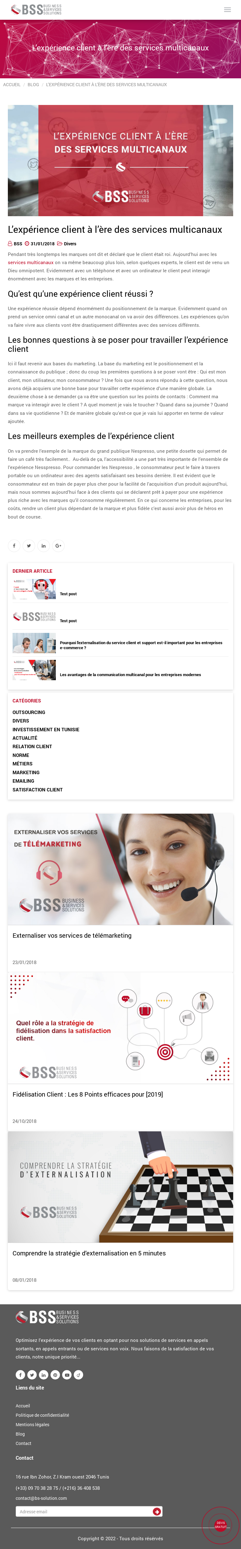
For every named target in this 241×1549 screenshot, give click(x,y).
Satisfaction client (38, 789)
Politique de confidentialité (42, 1415)
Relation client (32, 746)
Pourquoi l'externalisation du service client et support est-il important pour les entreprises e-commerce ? (141, 645)
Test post (68, 594)
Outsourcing (29, 712)
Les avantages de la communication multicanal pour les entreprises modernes (130, 674)
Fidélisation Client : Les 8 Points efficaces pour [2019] (88, 1094)
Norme (21, 755)
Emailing (23, 781)
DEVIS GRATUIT (221, 1525)
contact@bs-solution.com (41, 1498)
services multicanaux (31, 262)
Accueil (12, 84)
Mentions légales (32, 1424)
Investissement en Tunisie (46, 729)
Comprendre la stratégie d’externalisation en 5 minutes (89, 1253)
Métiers (23, 763)
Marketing (26, 772)
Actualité (25, 738)
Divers (70, 244)
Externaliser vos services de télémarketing (72, 935)
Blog (33, 84)
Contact (23, 1443)
